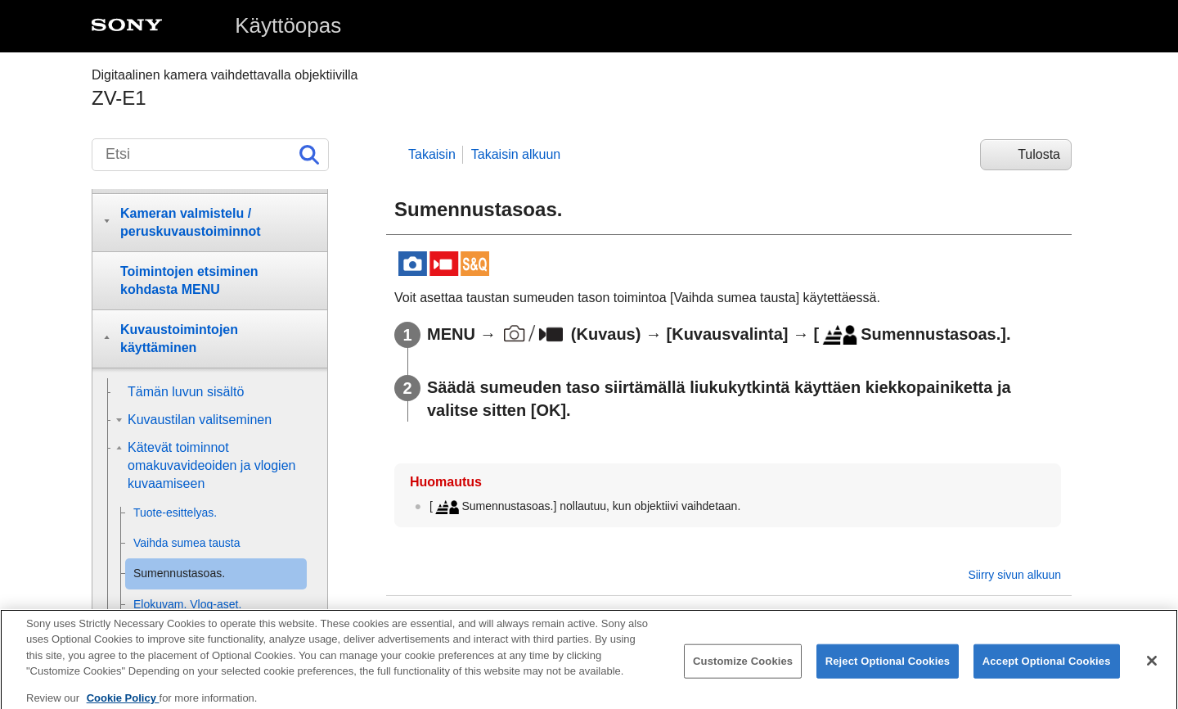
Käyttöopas (288, 25)
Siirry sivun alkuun (1014, 574)
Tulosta (1039, 154)
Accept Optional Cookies (1046, 671)
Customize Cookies (743, 671)
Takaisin (432, 154)
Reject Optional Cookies (888, 671)
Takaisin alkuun (515, 154)
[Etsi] (210, 154)
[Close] (1152, 671)
